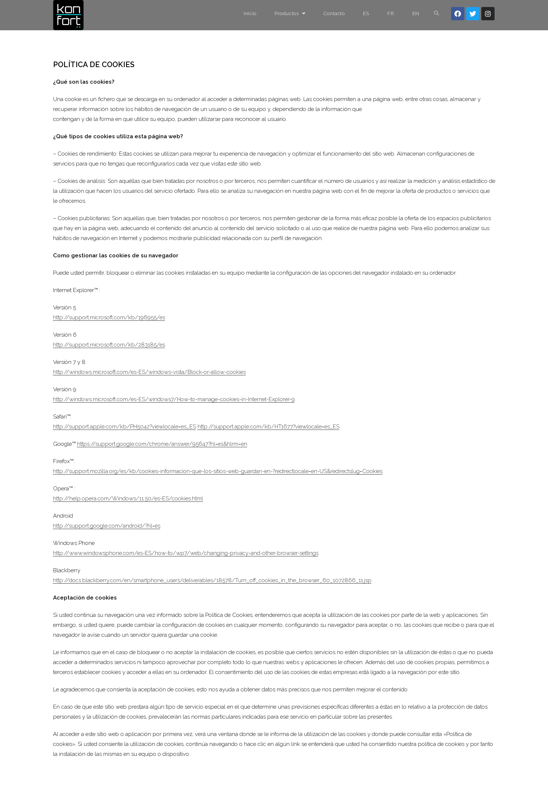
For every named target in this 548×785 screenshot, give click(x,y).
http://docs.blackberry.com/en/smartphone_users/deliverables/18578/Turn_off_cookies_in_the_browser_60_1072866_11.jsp (212, 580)
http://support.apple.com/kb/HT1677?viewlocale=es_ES (268, 426)
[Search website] (436, 13)
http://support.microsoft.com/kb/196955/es (109, 317)
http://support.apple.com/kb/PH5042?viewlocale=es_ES (124, 426)
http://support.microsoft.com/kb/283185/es (109, 344)
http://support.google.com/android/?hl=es (106, 525)
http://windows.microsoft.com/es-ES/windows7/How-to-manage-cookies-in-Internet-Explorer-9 (174, 399)
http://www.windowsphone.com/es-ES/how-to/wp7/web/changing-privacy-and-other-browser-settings (185, 553)
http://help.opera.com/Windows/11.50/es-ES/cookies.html (128, 498)
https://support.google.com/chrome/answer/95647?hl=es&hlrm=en (162, 444)
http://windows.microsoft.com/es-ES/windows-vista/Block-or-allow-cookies (149, 372)
